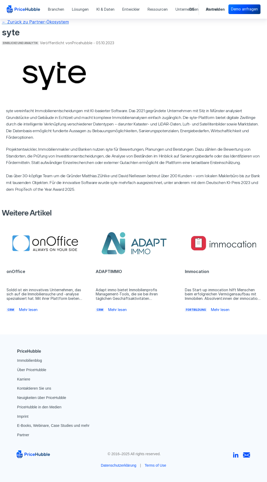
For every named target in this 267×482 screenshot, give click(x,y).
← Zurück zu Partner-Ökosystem (35, 21)
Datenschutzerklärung (118, 465)
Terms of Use (155, 465)
